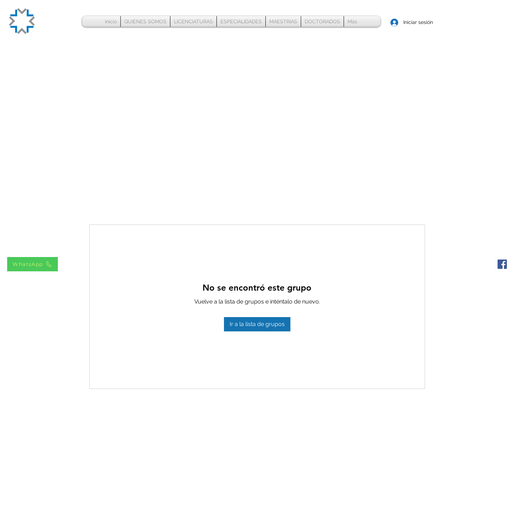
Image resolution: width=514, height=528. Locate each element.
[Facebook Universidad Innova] (502, 264)
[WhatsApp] (32, 264)
